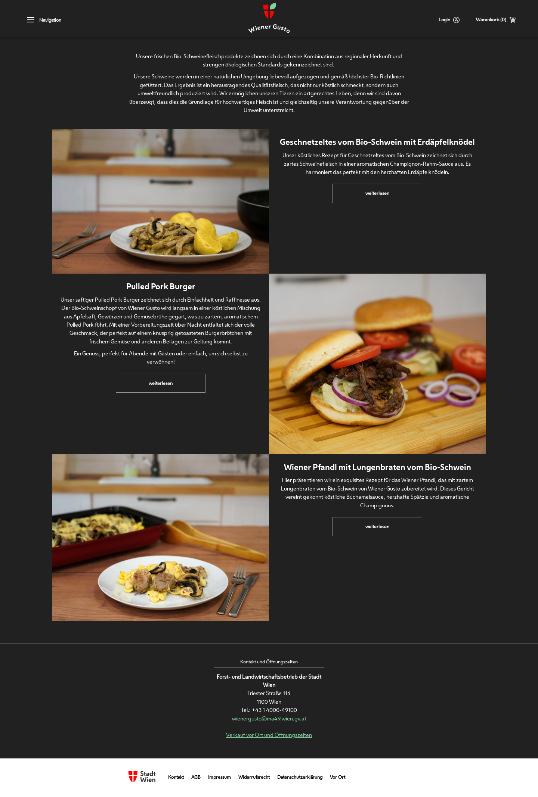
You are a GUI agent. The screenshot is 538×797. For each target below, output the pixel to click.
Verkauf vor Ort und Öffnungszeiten (269, 734)
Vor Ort (337, 777)
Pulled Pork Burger (160, 286)
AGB (196, 777)
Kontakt (176, 777)
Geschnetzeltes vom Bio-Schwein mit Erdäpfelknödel (377, 141)
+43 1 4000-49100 (274, 709)
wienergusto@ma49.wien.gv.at (269, 718)
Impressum (219, 777)
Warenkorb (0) (491, 19)
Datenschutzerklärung (299, 777)
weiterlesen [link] (380, 196)
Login (444, 19)
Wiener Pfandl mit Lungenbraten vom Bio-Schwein (377, 467)
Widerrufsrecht (254, 777)
